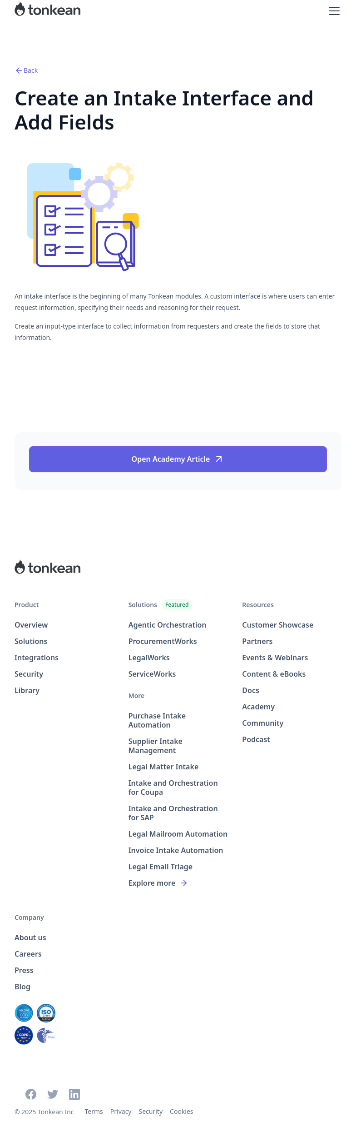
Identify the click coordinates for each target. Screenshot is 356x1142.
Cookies (181, 1111)
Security (151, 1111)
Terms (94, 1111)
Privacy (121, 1111)
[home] (47, 10)
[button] (332, 11)
